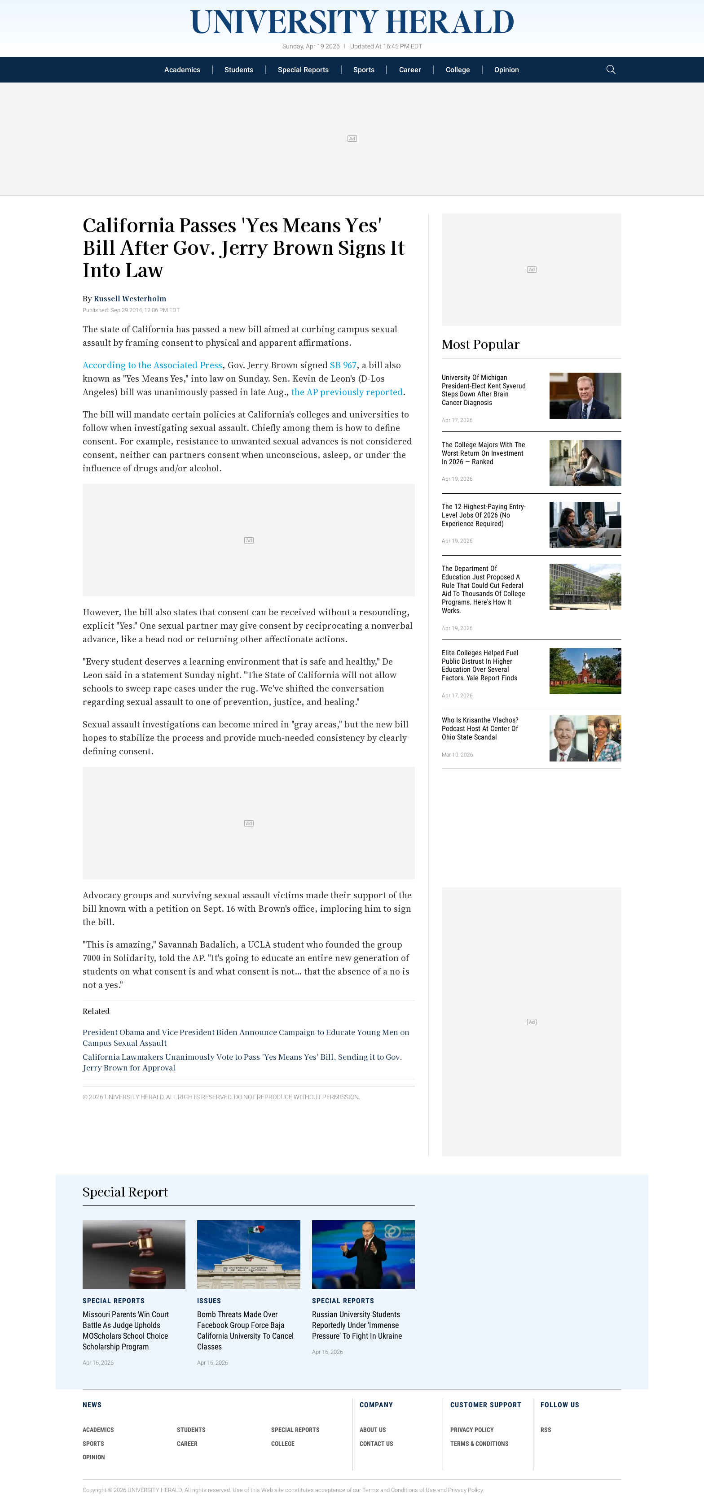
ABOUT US (373, 1429)
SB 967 (343, 365)
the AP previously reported (347, 392)
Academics (182, 69)
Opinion (506, 69)
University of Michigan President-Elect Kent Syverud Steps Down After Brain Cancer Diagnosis (484, 390)
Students (238, 69)
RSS (546, 1429)
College (458, 69)
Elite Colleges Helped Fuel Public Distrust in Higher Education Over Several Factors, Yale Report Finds (480, 665)
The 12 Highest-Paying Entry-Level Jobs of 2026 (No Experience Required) (484, 515)
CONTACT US (376, 1443)
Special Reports (303, 69)
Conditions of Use (413, 1490)
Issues (209, 1301)
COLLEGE (283, 1443)
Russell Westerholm (130, 298)
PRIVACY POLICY (472, 1429)
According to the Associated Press (152, 365)
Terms (370, 1490)
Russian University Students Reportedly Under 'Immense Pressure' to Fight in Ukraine (357, 1325)
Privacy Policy (465, 1490)
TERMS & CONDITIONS (479, 1443)
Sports (363, 69)
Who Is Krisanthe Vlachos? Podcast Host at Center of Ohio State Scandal (480, 728)
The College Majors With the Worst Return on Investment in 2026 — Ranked (483, 453)
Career (410, 69)
